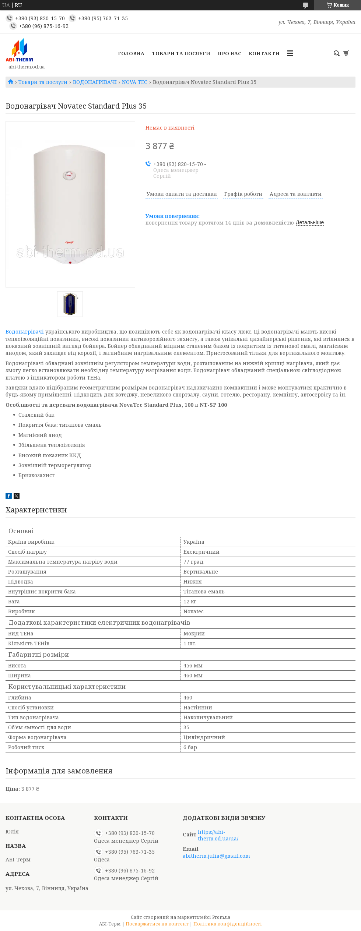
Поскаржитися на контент (157, 924)
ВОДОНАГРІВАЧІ (95, 82)
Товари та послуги (181, 53)
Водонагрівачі (25, 331)
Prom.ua (221, 917)
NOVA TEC (134, 82)
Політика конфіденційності (227, 924)
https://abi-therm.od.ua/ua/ (218, 835)
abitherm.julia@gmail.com (216, 856)
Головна (131, 53)
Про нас (229, 53)
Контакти (264, 53)
